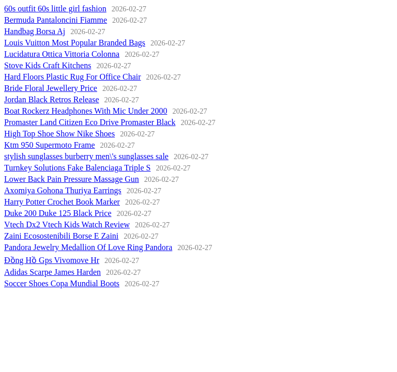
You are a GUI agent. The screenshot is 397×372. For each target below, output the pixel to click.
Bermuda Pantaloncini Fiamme (55, 20)
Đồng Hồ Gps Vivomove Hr (51, 260)
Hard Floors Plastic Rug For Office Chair (72, 76)
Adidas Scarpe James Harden (52, 272)
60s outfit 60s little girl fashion (55, 8)
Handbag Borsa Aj (34, 31)
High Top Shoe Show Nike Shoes (59, 133)
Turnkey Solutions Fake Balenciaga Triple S (77, 167)
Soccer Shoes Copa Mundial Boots (61, 283)
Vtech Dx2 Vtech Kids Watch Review (67, 224)
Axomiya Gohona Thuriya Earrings (62, 190)
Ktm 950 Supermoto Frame (49, 145)
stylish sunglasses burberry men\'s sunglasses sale (86, 156)
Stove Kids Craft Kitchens (47, 65)
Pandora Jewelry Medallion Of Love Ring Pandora (88, 247)
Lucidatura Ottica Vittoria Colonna (61, 54)
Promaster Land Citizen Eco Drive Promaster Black (89, 122)
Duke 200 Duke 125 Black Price (58, 213)
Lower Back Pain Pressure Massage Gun (71, 179)
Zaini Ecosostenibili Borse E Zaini (61, 235)
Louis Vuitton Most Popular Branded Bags (74, 42)
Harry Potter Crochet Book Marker (62, 201)
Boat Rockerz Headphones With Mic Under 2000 (85, 110)
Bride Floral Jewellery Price (50, 88)
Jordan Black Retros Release (51, 99)
